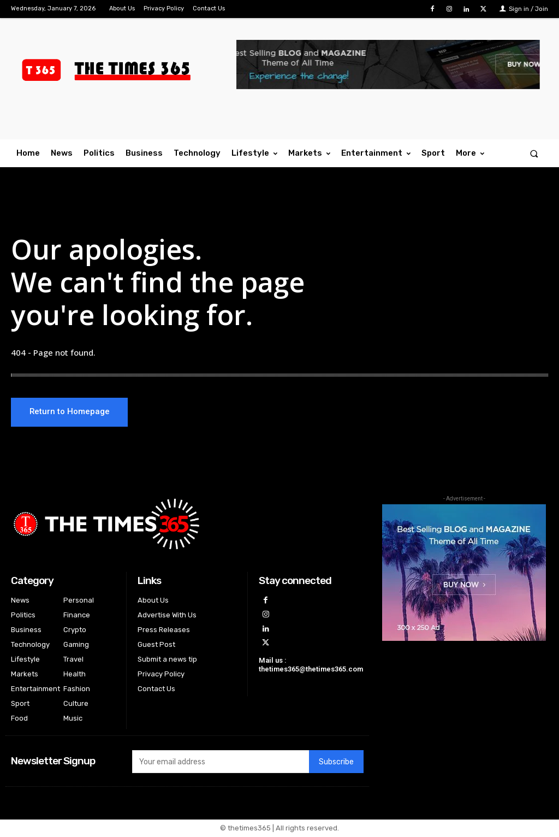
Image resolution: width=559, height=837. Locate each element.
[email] (220, 762)
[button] (534, 153)
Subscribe (336, 763)
